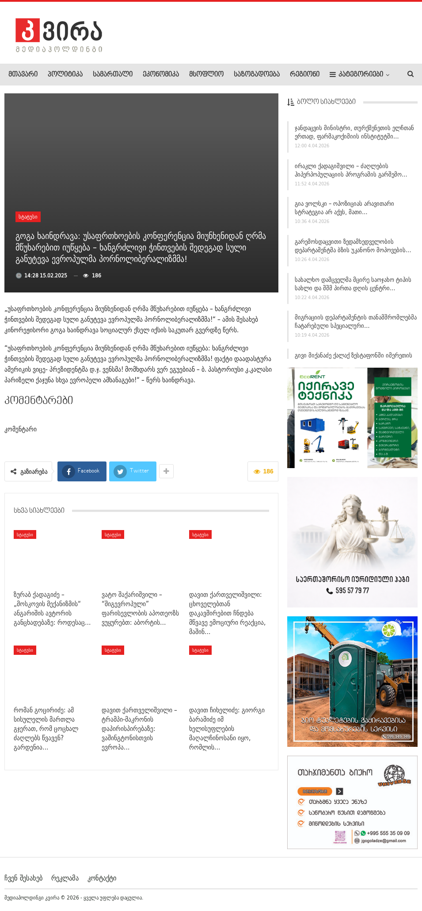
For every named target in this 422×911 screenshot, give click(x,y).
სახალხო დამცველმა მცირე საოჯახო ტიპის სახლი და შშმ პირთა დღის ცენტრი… (353, 288)
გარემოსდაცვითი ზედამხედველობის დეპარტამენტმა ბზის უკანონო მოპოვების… (353, 250)
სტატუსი (28, 216)
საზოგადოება (257, 74)
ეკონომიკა (161, 74)
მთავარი (23, 74)
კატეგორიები (356, 74)
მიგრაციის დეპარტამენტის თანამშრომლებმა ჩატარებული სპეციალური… (356, 326)
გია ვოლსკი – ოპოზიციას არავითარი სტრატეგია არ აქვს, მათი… (344, 212)
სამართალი (113, 74)
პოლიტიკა (65, 74)
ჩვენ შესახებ (23, 877)
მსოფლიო (206, 74)
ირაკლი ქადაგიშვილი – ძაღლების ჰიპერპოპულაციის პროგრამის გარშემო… (351, 174)
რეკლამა (65, 877)
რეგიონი (304, 74)
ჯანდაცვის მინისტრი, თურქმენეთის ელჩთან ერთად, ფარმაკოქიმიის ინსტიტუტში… (354, 136)
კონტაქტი (101, 877)
